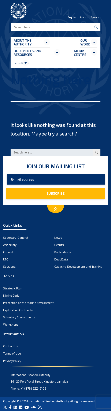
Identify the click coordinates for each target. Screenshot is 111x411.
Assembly (9, 245)
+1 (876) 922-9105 (33, 388)
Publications (62, 252)
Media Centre (80, 52)
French (84, 17)
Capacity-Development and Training (78, 266)
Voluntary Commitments (19, 317)
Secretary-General (15, 237)
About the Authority (23, 42)
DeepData (61, 259)
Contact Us (10, 346)
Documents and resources (27, 52)
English (72, 17)
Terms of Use (12, 353)
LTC (5, 259)
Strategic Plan (12, 288)
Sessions (18, 63)
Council (8, 252)
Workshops (11, 324)
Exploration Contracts (18, 310)
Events (59, 245)
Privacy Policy (12, 361)
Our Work (85, 42)
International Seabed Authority (48, 401)
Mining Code (11, 295)
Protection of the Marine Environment (28, 302)
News (58, 237)
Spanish (95, 17)
